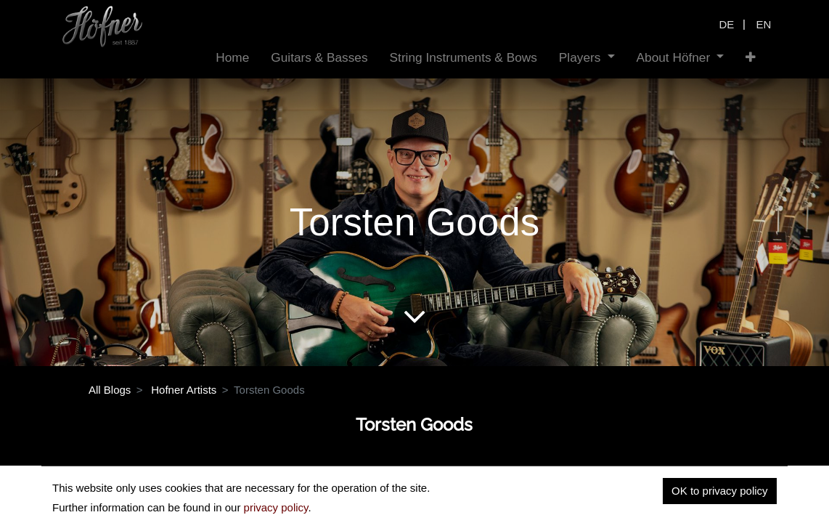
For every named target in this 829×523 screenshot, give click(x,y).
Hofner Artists (183, 390)
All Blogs (110, 390)
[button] (751, 58)
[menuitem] (232, 58)
